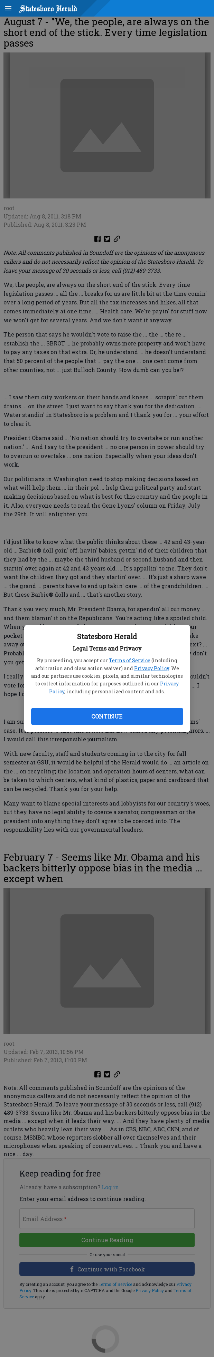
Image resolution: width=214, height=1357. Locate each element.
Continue (106, 716)
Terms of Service (129, 660)
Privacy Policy (151, 668)
